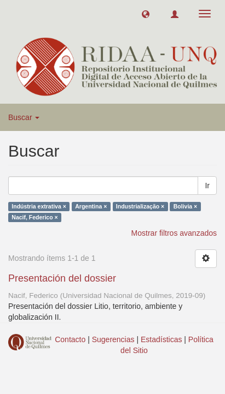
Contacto (70, 339)
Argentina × (91, 206)
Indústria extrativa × (38, 206)
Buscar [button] (23, 117)
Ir (207, 185)
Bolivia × (185, 206)
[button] (145, 13)
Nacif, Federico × (34, 217)
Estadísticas (161, 339)
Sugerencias (113, 339)
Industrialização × (140, 206)
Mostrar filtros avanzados (174, 233)
